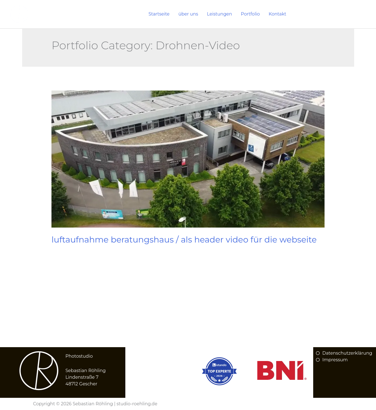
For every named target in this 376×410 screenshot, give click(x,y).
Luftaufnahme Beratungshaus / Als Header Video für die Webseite (184, 239)
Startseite (159, 14)
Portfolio (250, 14)
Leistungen (219, 14)
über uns (188, 14)
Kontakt (277, 14)
